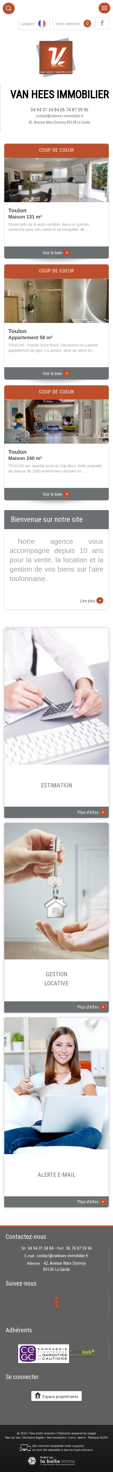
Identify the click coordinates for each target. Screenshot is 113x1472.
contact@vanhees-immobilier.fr (59, 116)
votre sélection (67, 23)
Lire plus (91, 600)
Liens (72, 1437)
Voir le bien (56, 252)
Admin (82, 1437)
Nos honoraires (56, 1437)
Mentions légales (33, 1437)
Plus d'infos (92, 812)
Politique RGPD (98, 1437)
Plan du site (12, 1437)
